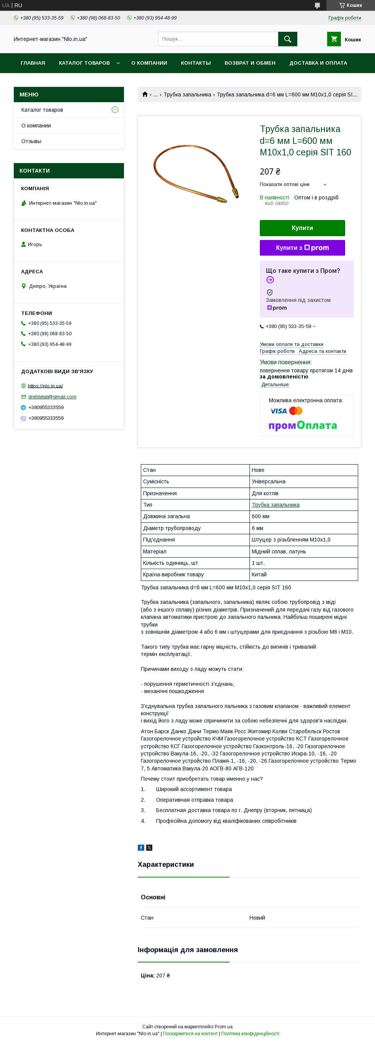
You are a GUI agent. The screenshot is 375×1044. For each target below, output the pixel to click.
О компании (149, 63)
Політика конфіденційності (250, 1033)
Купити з (302, 248)
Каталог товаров (84, 63)
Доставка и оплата (318, 63)
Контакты (196, 63)
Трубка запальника (187, 94)
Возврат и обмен (250, 63)
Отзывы (31, 141)
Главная (33, 63)
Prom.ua (224, 1026)
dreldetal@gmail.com (52, 397)
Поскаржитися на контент (190, 1033)
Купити (302, 228)
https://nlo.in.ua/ (45, 385)
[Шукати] (287, 39)
